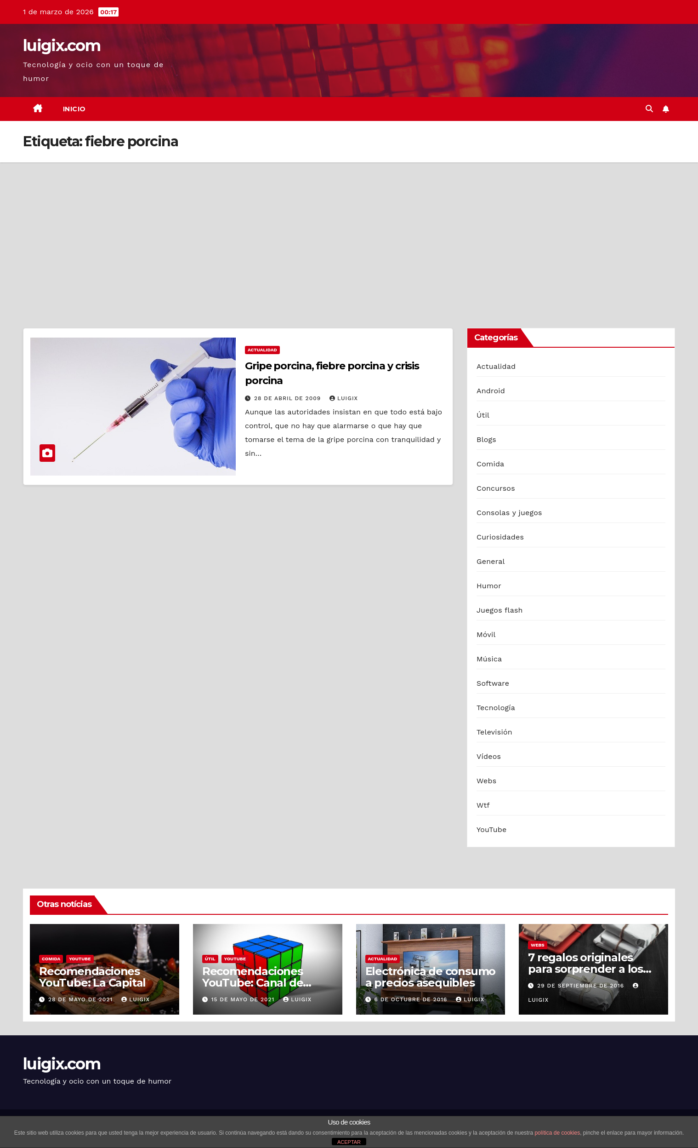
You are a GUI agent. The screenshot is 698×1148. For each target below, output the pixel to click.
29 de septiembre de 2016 (581, 985)
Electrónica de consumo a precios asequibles (430, 976)
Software (493, 683)
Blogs (486, 439)
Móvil (486, 634)
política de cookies (557, 1133)
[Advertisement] (349, 231)
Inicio (74, 109)
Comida (490, 463)
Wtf (483, 805)
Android (491, 390)
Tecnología (496, 707)
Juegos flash (500, 610)
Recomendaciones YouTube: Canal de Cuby (252, 982)
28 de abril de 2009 (288, 398)
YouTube (492, 829)
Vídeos (489, 756)
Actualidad (262, 349)
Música (489, 658)
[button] (649, 108)
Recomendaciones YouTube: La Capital (92, 976)
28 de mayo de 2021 (81, 999)
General (491, 561)
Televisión (494, 732)
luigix (343, 398)
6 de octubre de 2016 (411, 999)
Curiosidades (500, 537)
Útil (483, 415)
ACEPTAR (349, 1142)
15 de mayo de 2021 (244, 999)
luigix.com (61, 45)
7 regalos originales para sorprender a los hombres (585, 969)
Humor (489, 585)
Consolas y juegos (509, 512)
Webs (486, 780)
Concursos (496, 488)
